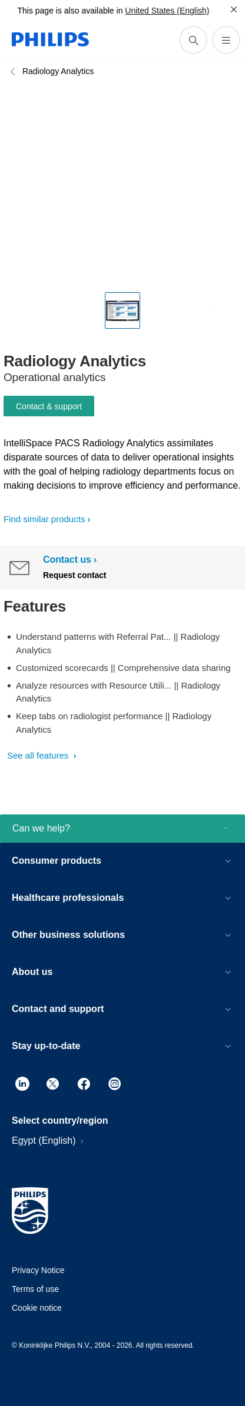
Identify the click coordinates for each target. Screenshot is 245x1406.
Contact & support (49, 406)
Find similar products (44, 519)
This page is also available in (69, 10)
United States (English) (167, 10)
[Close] (234, 9)
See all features (39, 755)
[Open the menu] (226, 40)
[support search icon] (193, 40)
